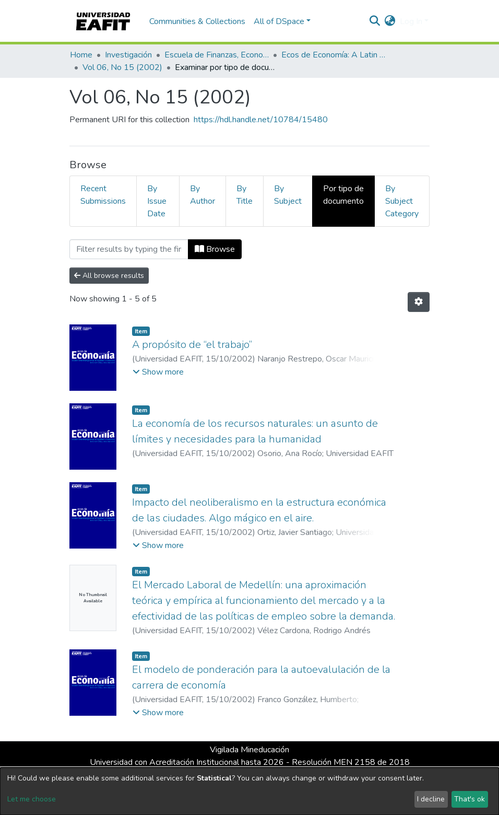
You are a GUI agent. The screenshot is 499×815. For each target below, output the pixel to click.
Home (81, 55)
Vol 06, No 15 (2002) (122, 67)
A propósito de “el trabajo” (192, 344)
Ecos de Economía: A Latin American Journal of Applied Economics (333, 55)
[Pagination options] (419, 302)
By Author (202, 195)
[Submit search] (375, 21)
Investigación (128, 55)
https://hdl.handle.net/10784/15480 (261, 119)
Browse (215, 249)
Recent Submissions (103, 195)
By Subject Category (402, 201)
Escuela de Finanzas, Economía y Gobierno (216, 55)
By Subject (288, 195)
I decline (431, 799)
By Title (244, 195)
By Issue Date (157, 201)
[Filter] (128, 249)
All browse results (109, 276)
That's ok (469, 799)
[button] (390, 21)
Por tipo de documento (343, 195)
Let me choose (31, 799)
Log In (411, 21)
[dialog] (249, 791)
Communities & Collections (197, 21)
